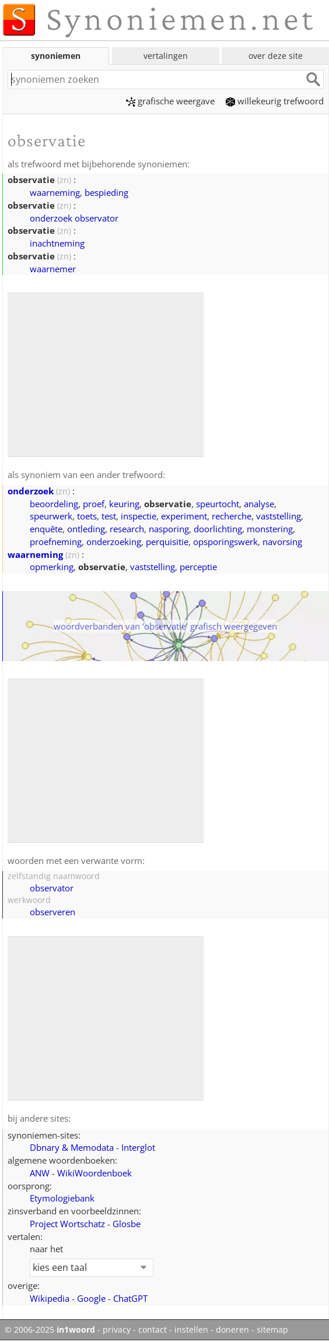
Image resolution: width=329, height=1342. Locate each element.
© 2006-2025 (50, 1330)
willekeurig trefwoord (275, 101)
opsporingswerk (225, 541)
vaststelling (278, 516)
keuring (124, 504)
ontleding (86, 529)
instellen (191, 1330)
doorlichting (218, 529)
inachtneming (57, 243)
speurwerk (51, 516)
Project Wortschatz (67, 1223)
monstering (270, 529)
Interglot (138, 1147)
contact (152, 1330)
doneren (232, 1330)
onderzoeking (113, 541)
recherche (231, 516)
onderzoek (31, 491)
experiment (184, 516)
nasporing (169, 529)
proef (93, 504)
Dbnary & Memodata (72, 1147)
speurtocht (217, 504)
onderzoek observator (74, 218)
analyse (259, 504)
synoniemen (55, 55)
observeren (52, 912)
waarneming (55, 192)
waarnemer (53, 269)
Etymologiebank (62, 1198)
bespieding (106, 192)
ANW (40, 1173)
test (109, 516)
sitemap (272, 1330)
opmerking (52, 566)
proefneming (56, 541)
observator (52, 888)
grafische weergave (170, 101)
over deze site (276, 55)
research (127, 529)
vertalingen (166, 55)
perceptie (198, 566)
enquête (46, 529)
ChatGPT (130, 1298)
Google (91, 1298)
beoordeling (54, 504)
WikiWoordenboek (94, 1173)
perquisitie (167, 541)
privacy (117, 1330)
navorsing (282, 541)
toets (87, 516)
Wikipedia (49, 1298)
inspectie (138, 516)
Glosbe (127, 1223)
